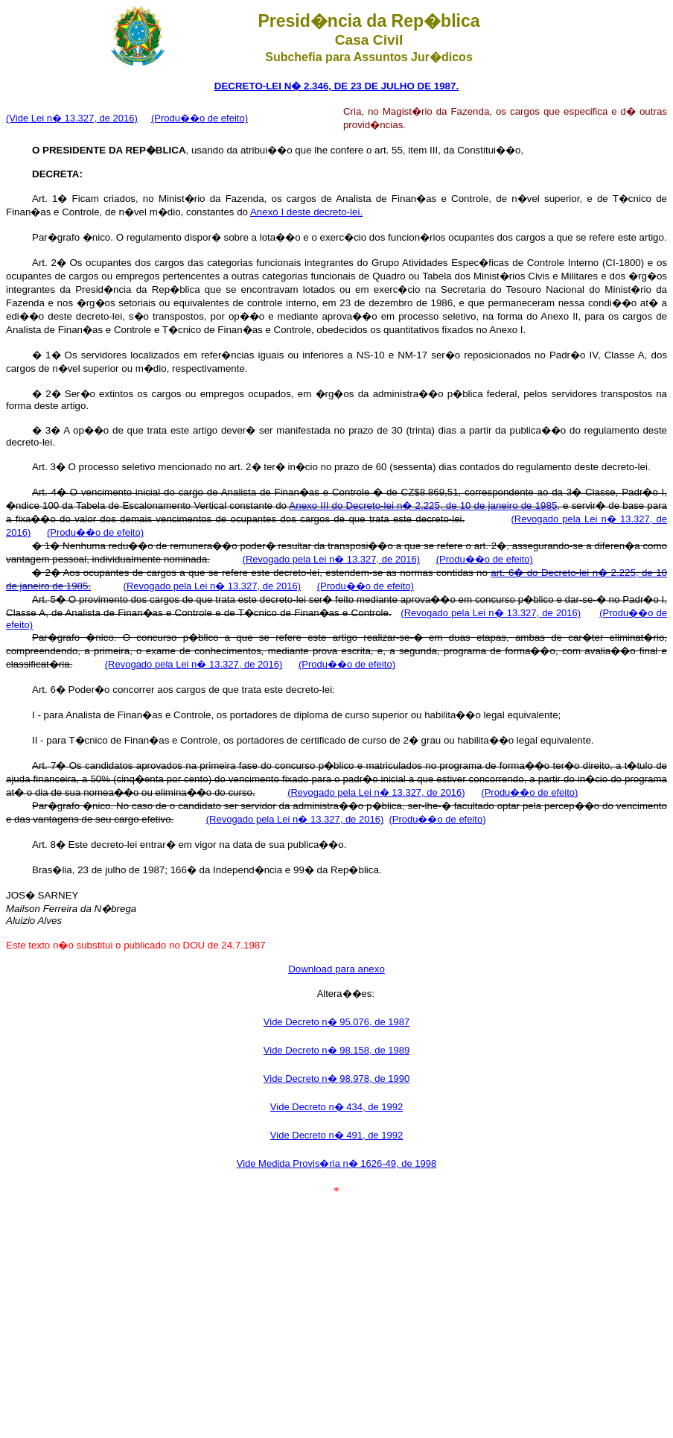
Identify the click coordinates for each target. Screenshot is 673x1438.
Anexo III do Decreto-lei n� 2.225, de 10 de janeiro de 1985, (424, 505)
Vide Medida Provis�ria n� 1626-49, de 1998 (337, 1163)
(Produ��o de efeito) (199, 118)
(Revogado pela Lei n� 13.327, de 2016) (332, 559)
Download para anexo (336, 969)
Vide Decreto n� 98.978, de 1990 (336, 1078)
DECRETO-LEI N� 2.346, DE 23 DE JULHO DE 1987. (336, 86)
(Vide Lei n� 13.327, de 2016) (72, 118)
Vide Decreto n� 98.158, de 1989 (336, 1050)
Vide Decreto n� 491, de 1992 (336, 1135)
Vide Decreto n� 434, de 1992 (336, 1106)
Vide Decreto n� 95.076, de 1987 (336, 1021)
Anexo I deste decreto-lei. (306, 212)
